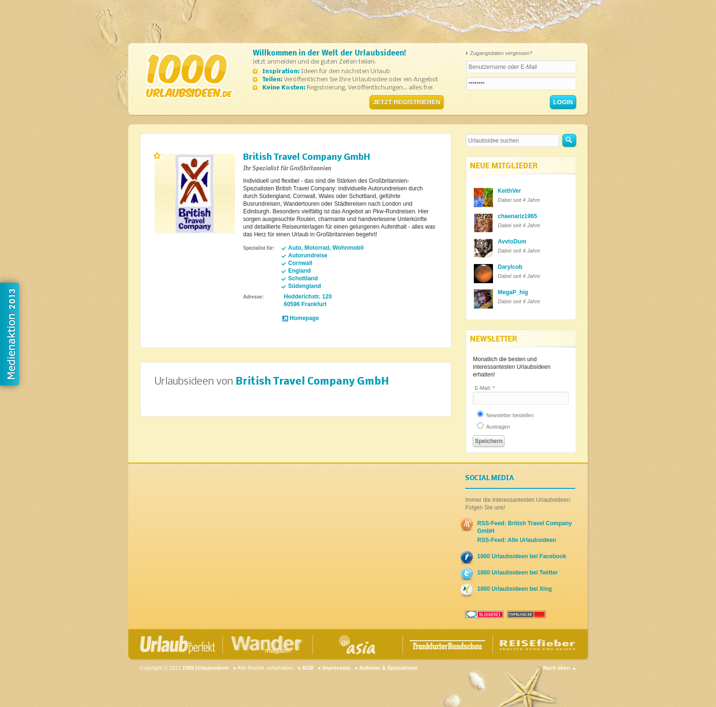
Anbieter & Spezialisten (388, 668)
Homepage (304, 318)
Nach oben (556, 668)
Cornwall (300, 263)
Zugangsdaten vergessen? (501, 53)
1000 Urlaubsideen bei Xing (514, 588)
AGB (307, 668)
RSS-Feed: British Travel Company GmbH (524, 527)
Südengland (304, 286)
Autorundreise (307, 255)
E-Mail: (485, 388)
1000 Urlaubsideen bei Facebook (521, 556)
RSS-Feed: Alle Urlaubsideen (516, 540)
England (299, 270)
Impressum (336, 668)
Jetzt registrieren (406, 102)
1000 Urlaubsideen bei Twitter (517, 572)
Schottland (303, 278)
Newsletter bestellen (505, 415)
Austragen (493, 427)
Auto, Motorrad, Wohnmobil (326, 247)
